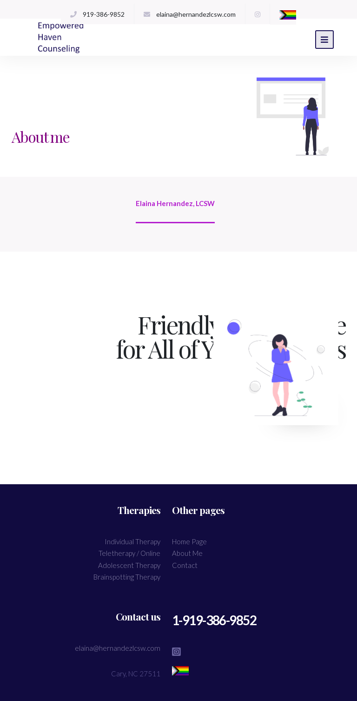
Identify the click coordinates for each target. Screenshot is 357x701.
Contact (185, 565)
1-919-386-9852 (224, 621)
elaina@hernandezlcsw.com (196, 14)
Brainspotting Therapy (126, 577)
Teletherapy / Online (129, 553)
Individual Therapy (132, 541)
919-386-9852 (104, 14)
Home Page (189, 541)
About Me (187, 553)
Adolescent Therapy (129, 565)
